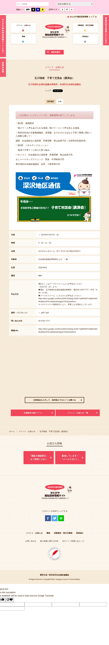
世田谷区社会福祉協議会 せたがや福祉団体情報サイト (54, 30)
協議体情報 (3, 67)
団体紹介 (85, 36)
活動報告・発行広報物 (85, 25)
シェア (48, 90)
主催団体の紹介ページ (33, 413)
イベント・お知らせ (23, 25)
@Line (61, 518)
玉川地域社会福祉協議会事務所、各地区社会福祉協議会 (54, 84)
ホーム (12, 431)
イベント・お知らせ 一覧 (77, 413)
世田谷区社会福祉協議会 (59, 575)
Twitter (55, 518)
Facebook (48, 518)
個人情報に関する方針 (49, 541)
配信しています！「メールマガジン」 (70, 457)
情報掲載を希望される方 (106, 31)
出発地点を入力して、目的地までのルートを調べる (54, 400)
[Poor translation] (9, 599)
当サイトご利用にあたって (73, 541)
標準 (28, 10)
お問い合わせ (30, 541)
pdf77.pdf (45, 313)
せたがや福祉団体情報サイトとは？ (3, 36)
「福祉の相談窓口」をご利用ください (38, 457)
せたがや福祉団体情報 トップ (82, 17)
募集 (23, 36)
